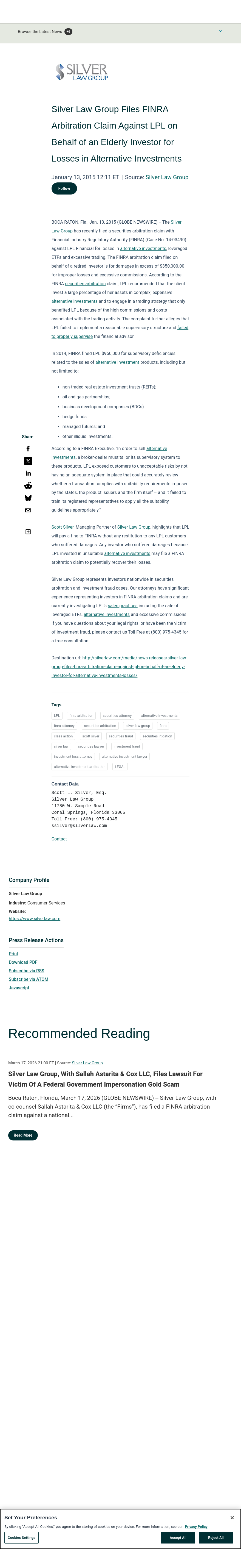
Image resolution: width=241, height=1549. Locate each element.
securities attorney (117, 716)
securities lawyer (91, 746)
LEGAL (120, 767)
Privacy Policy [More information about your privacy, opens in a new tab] (196, 1528)
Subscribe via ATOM (28, 979)
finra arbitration (81, 716)
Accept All (178, 1540)
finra (163, 726)
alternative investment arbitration (80, 767)
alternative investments (143, 248)
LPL (57, 716)
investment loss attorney (73, 756)
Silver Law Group (167, 177)
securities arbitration (85, 283)
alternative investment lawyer (124, 756)
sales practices (122, 605)
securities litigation (157, 736)
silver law (61, 746)
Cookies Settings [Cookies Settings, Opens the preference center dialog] (21, 1540)
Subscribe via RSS (26, 970)
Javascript (19, 987)
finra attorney (64, 726)
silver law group (138, 726)
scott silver (90, 736)
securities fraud (121, 736)
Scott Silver (63, 527)
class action (63, 736)
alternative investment (117, 362)
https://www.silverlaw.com (34, 918)
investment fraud (127, 746)
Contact (59, 839)
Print (13, 953)
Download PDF (23, 962)
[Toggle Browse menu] (220, 31)
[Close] (232, 1520)
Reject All (216, 1540)
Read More (23, 1135)
